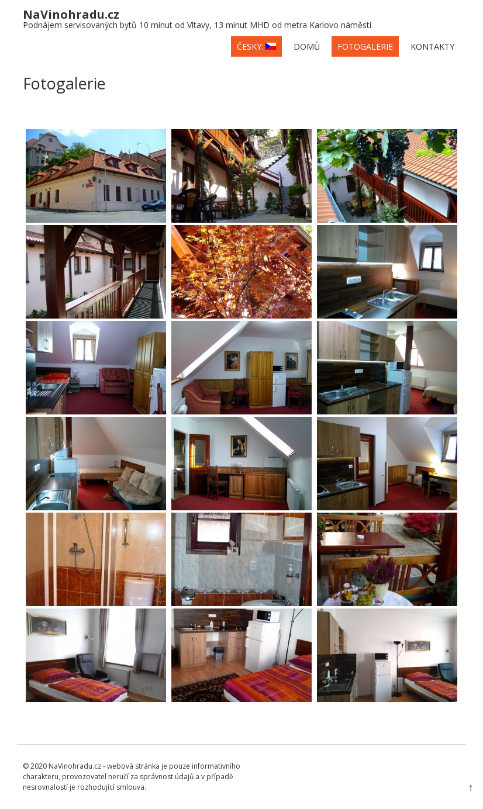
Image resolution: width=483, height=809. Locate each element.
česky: (256, 46)
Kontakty (432, 46)
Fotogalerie (365, 46)
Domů (307, 46)
